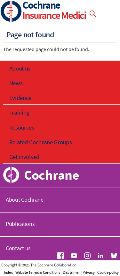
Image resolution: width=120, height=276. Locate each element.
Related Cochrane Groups (40, 142)
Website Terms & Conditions (37, 272)
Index (8, 272)
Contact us (18, 248)
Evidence (20, 97)
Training (19, 112)
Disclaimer (71, 272)
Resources (21, 127)
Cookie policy (108, 272)
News (16, 83)
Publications (20, 224)
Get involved (24, 156)
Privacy (89, 272)
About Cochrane (25, 199)
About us (20, 68)
